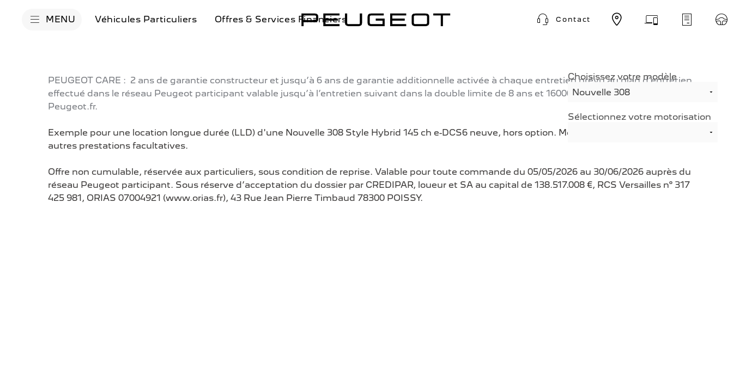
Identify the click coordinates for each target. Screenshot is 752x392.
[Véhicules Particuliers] (146, 19)
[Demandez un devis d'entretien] (686, 19)
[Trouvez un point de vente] (617, 19)
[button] (562, 19)
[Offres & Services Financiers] (281, 19)
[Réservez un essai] (721, 19)
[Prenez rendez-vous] (651, 19)
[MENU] (51, 19)
